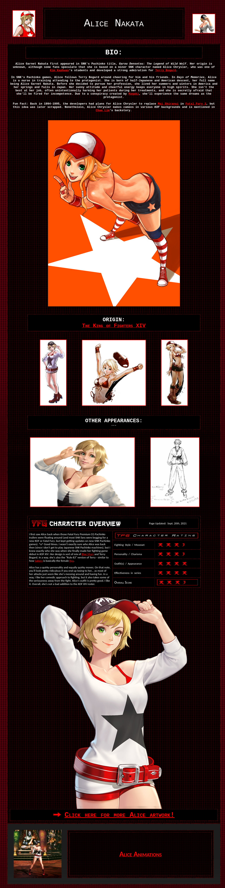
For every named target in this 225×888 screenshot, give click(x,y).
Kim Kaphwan (59, 70)
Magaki (134, 93)
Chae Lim (103, 110)
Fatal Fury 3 (195, 103)
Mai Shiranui (168, 103)
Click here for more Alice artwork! (120, 815)
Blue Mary (88, 554)
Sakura (38, 560)
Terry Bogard (165, 70)
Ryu (71, 560)
